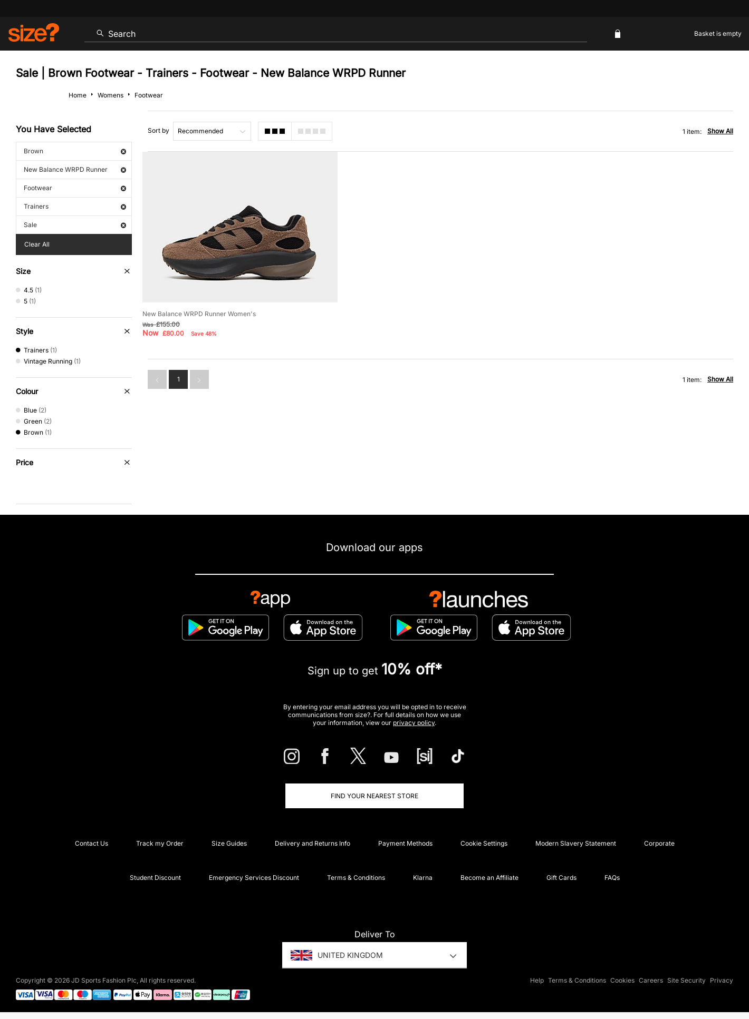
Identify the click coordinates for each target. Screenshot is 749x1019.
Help (537, 980)
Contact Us (91, 843)
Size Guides (229, 843)
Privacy (721, 980)
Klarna (423, 877)
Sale (75, 225)
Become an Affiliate (489, 877)
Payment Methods (405, 843)
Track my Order (160, 843)
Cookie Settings (483, 843)
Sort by (158, 130)
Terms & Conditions (356, 877)
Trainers (75, 206)
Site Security (686, 980)
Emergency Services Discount (254, 877)
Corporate (659, 843)
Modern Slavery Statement (575, 843)
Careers (651, 980)
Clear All (37, 244)
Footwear (75, 188)
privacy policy (414, 723)
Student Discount (155, 877)
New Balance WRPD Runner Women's (199, 314)
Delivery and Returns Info (312, 843)
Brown (75, 151)
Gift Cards (561, 877)
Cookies (622, 980)
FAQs (612, 877)
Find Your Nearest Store (374, 796)
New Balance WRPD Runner (75, 169)
